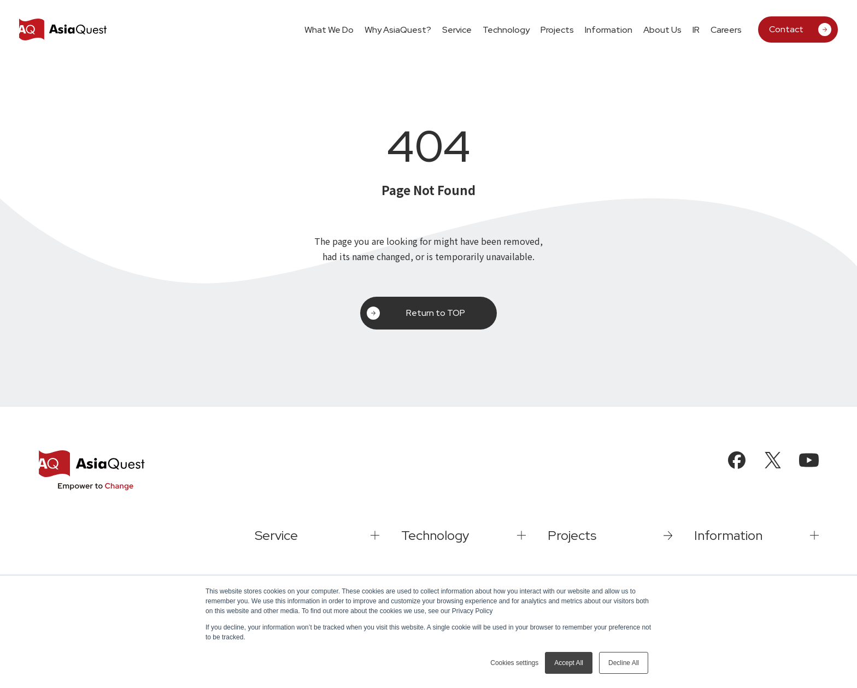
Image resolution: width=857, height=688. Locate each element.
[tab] (457, 29)
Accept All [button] (568, 663)
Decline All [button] (623, 663)
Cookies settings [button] (514, 663)
